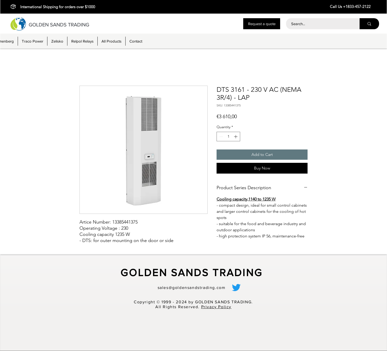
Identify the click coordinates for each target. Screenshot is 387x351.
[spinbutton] (228, 136)
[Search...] (320, 23)
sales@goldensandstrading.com (192, 287)
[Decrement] (220, 136)
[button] (261, 23)
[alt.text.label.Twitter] (236, 287)
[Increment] (236, 136)
